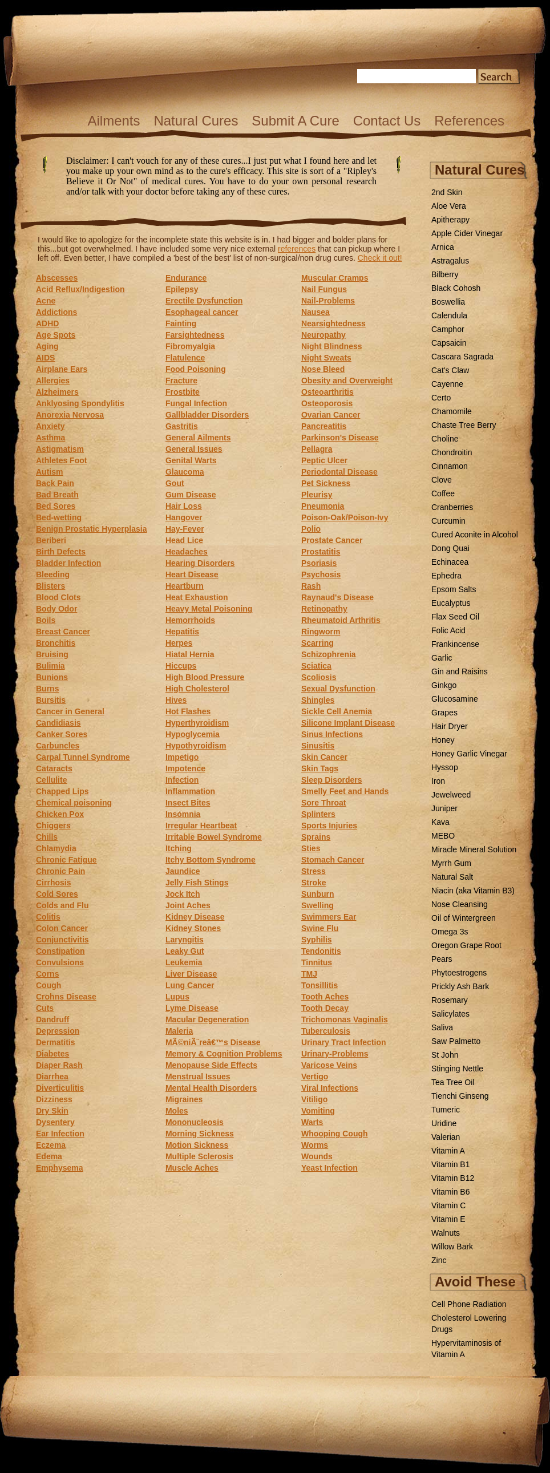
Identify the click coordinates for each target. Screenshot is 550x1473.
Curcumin (448, 520)
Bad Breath (57, 494)
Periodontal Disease (339, 471)
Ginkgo (443, 685)
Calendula (449, 315)
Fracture (181, 380)
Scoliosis (318, 677)
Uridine (443, 1123)
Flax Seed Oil (455, 616)
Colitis (48, 916)
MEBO (443, 835)
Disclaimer (213, 185)
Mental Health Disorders (211, 1087)
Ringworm (320, 631)
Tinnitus (316, 962)
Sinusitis (317, 745)
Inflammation (190, 791)
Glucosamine (454, 698)
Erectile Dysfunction (203, 300)
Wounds (317, 1156)
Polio (311, 528)
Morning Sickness (199, 1133)
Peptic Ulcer (324, 460)
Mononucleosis (194, 1122)
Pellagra (316, 449)
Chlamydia (56, 848)
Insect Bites (188, 802)
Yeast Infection (329, 1167)
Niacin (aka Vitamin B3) (473, 890)
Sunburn (317, 894)
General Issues (194, 449)
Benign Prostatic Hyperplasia (91, 528)
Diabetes (52, 1053)
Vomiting (318, 1110)
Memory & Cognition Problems (223, 1053)
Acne (45, 300)
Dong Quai (450, 548)
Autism (49, 471)
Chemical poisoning (74, 802)
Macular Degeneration (207, 1019)
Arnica (442, 247)
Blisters (50, 585)
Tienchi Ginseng (460, 1095)
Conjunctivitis (62, 939)
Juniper (444, 808)
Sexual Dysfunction (338, 688)
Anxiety (50, 426)
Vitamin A (448, 1150)
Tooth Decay (325, 1008)
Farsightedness (194, 334)
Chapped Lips (62, 791)
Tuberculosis (325, 1030)
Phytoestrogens (459, 972)
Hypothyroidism (196, 745)
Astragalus (450, 260)
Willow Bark (452, 1246)
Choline (444, 438)
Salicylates (450, 1013)
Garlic (441, 657)
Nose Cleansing (459, 904)
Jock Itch (182, 894)
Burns (47, 688)
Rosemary (449, 1000)
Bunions (52, 677)
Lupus (177, 996)
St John (444, 1054)
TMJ (309, 973)
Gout (174, 483)
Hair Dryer (449, 726)
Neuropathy (323, 334)
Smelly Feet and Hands (345, 791)
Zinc (438, 1260)
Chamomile (451, 411)
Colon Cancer (62, 928)
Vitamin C (448, 1205)
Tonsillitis (319, 985)
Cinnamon (449, 466)
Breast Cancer (63, 631)
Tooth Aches (325, 996)
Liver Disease (191, 973)
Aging (47, 346)
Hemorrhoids (190, 620)
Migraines (184, 1099)
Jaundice (182, 871)
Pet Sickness (325, 483)
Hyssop (444, 767)
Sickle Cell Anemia (336, 711)
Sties (310, 848)
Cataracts (54, 768)
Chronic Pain (60, 871)
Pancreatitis (323, 426)
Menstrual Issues (197, 1076)
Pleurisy (316, 494)
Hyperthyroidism (197, 722)
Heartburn (184, 585)
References (469, 120)
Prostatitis (320, 551)
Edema (49, 1156)
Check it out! (380, 257)
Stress (313, 871)
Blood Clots (58, 597)
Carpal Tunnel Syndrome (83, 757)
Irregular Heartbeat (201, 825)
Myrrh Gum (451, 863)
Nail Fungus (324, 289)
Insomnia (182, 814)
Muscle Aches (192, 1167)
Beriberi (51, 540)
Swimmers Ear (329, 916)
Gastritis (181, 426)
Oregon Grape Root (466, 945)
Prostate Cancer (331, 540)
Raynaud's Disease (337, 597)
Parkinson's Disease (340, 437)
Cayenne (447, 384)
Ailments (113, 120)
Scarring (317, 643)
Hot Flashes (188, 711)
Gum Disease (190, 494)
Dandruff (52, 1019)
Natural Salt (452, 876)
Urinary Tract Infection (343, 1042)
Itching (178, 848)
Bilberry (444, 274)
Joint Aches (188, 905)
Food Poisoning (195, 369)
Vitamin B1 (450, 1164)
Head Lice (184, 540)
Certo (441, 397)
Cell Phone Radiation (469, 1304)
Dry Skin (52, 1110)
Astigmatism (60, 449)
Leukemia (184, 962)
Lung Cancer (190, 985)
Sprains (315, 836)
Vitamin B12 (452, 1178)
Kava (440, 822)
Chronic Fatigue (66, 859)
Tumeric (445, 1109)
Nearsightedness (333, 323)
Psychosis (321, 574)
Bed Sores (55, 506)
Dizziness (54, 1099)
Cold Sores (57, 894)
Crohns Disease (66, 996)
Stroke (313, 882)
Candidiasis (58, 722)
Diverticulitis (60, 1087)
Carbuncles (57, 745)
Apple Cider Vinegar (467, 233)
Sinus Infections (332, 734)
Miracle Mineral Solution (473, 849)
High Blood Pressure (204, 677)
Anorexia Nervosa (70, 414)
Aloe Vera (448, 206)
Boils (45, 620)
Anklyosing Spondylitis (80, 403)
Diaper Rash (59, 1065)
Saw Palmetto (455, 1041)
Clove (441, 479)
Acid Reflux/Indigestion (80, 289)
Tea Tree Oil (452, 1082)
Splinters (318, 814)
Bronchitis (55, 643)
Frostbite (182, 391)
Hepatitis (182, 631)
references (297, 248)
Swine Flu (319, 928)
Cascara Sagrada (462, 356)
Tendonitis (321, 951)
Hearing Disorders (199, 563)
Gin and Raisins (459, 671)
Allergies (53, 380)
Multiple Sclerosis (199, 1156)
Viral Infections (329, 1087)
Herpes (178, 643)
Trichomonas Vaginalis (344, 1019)
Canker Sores (61, 734)
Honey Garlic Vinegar (469, 753)
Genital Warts (191, 460)
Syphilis (316, 939)
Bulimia (50, 665)
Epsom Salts (453, 589)
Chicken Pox (60, 814)
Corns (47, 973)
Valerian (445, 1137)
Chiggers (53, 825)
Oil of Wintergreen (463, 917)
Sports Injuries (329, 825)
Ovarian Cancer (331, 414)
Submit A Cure (295, 120)
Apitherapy (450, 219)
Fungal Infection (196, 403)
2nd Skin (446, 192)
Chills (47, 836)
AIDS (45, 357)
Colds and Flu (62, 905)
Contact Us (387, 120)
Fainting (180, 323)
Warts (312, 1122)
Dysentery (55, 1122)
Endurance (186, 277)
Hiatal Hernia (190, 654)
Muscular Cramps (334, 277)
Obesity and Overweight (347, 380)
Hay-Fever (184, 528)
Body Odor (56, 608)
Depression (57, 1030)
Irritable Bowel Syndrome (213, 836)
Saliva (442, 1027)
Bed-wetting (59, 517)
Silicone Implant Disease (348, 722)
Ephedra (446, 575)
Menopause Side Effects (211, 1065)
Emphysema (59, 1167)
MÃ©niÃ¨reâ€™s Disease (213, 1042)
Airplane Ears (61, 369)
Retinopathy (324, 608)
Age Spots (55, 334)
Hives (176, 700)
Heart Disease (192, 574)
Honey (442, 739)
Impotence (185, 768)
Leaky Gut (184, 951)
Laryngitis (184, 939)
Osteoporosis (327, 403)
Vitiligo (314, 1099)
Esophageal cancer (201, 312)
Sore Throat (323, 802)
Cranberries (452, 507)
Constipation (60, 951)
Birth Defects (61, 551)
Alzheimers (57, 391)
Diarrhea (52, 1076)
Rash (311, 585)
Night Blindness (331, 346)
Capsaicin (448, 342)
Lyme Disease (192, 1008)
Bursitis (51, 700)
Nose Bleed (323, 369)
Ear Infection (60, 1133)
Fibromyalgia (190, 346)
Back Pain (55, 483)
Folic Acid (448, 630)
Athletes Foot (61, 460)
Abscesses (57, 277)
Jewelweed (451, 794)
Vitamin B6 (450, 1191)
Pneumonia (322, 506)
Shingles (317, 700)
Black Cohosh (455, 288)
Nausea (315, 312)
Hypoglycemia (192, 734)
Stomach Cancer (332, 859)
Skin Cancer (324, 757)
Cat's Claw (450, 370)
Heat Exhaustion (196, 597)
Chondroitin (451, 452)
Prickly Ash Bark (460, 986)
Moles (176, 1110)
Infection (182, 779)
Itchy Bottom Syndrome (210, 859)
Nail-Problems (328, 300)
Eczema (51, 1145)
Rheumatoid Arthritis (341, 620)
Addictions (56, 312)
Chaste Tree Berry (463, 425)
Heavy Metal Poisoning (208, 608)
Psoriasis (319, 563)
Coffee (443, 493)
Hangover (184, 517)
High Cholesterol (197, 688)
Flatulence (185, 357)
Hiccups (180, 665)
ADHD (47, 323)
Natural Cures (195, 120)
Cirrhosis (53, 882)
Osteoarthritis (327, 391)
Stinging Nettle (457, 1068)
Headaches (186, 551)
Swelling (317, 905)
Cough (48, 985)
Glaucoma (184, 471)
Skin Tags (319, 768)
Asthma (50, 437)
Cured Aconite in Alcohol (474, 534)
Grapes (444, 712)
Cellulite (51, 779)
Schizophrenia (328, 654)
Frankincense (455, 644)
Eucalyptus (450, 603)
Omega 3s (449, 931)
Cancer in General (70, 711)
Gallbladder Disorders (207, 414)
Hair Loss (183, 506)
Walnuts (445, 1232)
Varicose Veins (329, 1065)
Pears (441, 959)
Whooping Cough (334, 1133)
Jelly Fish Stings (196, 882)
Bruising (52, 654)
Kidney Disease (195, 916)
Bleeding (53, 574)
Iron (438, 781)
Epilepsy (182, 289)
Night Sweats (326, 357)
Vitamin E (448, 1219)
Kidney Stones (193, 928)
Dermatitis (55, 1042)
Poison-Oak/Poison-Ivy (344, 517)
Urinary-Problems (334, 1053)
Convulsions (60, 962)
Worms (314, 1145)
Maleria (179, 1030)
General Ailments (198, 437)
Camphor (447, 329)
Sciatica (316, 665)
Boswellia (448, 301)
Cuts (45, 1008)
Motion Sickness (196, 1145)
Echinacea (449, 561)
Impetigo (182, 757)
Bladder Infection (68, 563)
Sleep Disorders (331, 779)
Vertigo (314, 1076)
